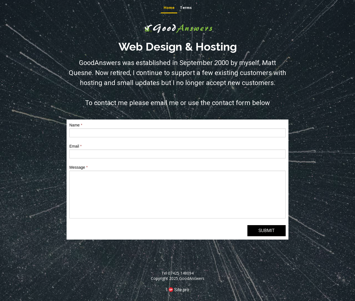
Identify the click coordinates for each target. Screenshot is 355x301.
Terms (186, 7)
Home (169, 7)
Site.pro (181, 289)
